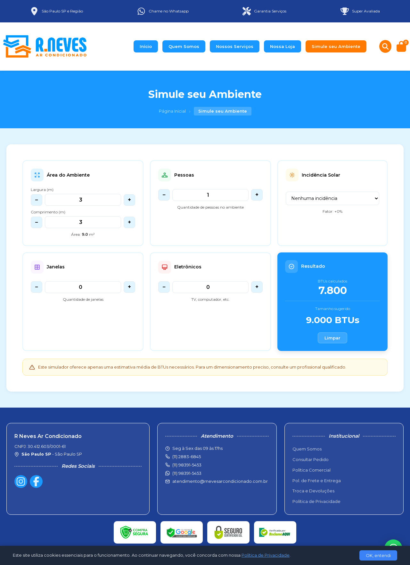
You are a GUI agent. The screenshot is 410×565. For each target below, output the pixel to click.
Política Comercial (311, 470)
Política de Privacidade (316, 501)
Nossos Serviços (234, 46)
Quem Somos (183, 46)
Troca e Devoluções (313, 490)
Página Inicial (172, 111)
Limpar (332, 337)
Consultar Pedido (310, 459)
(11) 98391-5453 (186, 473)
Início (146, 46)
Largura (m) (42, 189)
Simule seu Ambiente (336, 46)
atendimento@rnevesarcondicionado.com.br (220, 481)
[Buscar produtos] (385, 46)
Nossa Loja (282, 46)
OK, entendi (378, 555)
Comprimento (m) (48, 212)
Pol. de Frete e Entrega (316, 480)
